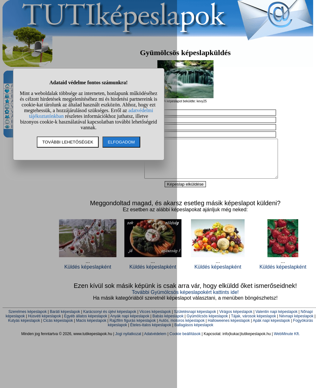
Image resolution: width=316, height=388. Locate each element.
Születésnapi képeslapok (195, 319)
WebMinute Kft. (287, 341)
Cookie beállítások (185, 341)
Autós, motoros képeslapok (182, 328)
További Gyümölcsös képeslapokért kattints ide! (185, 299)
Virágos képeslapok (236, 319)
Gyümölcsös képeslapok (207, 323)
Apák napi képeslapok (271, 328)
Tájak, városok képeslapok (253, 323)
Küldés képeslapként (217, 274)
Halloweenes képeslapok (229, 328)
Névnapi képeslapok (296, 323)
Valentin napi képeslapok (276, 319)
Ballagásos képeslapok (193, 332)
